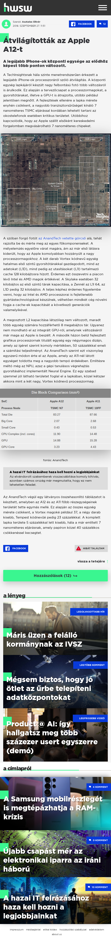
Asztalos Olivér (31, 21)
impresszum (16, 929)
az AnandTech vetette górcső (62, 238)
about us (57, 934)
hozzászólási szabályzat (73, 929)
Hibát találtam (90, 548)
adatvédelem (96, 929)
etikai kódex (50, 929)
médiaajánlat (33, 929)
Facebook (81, 24)
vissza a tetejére (91, 561)
